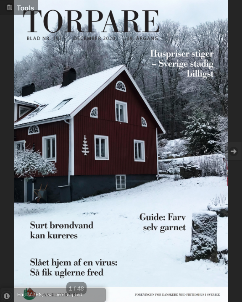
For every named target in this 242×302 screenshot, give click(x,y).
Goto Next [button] (233, 151)
